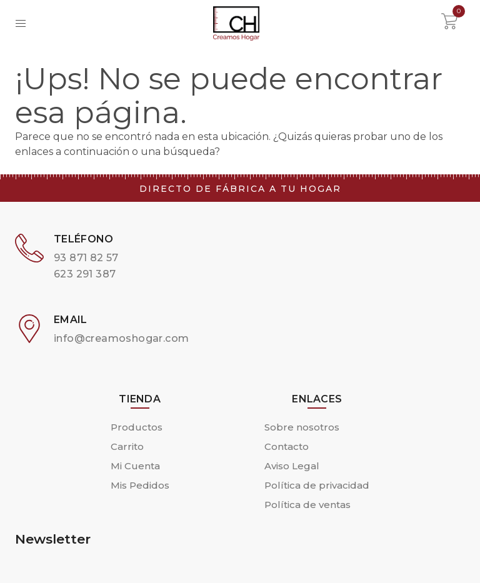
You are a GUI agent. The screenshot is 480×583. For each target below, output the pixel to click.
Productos (136, 427)
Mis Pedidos (140, 485)
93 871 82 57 (86, 258)
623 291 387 (85, 274)
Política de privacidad (316, 485)
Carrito (127, 446)
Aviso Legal (291, 466)
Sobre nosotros (301, 427)
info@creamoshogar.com (121, 338)
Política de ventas (307, 505)
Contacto (286, 446)
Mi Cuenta (135, 466)
